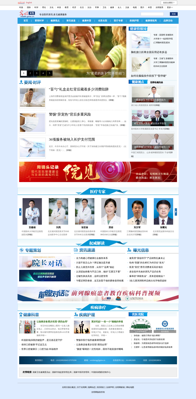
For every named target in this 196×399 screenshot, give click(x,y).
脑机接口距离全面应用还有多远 (149, 52)
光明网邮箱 (120, 387)
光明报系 (159, 7)
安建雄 (32, 227)
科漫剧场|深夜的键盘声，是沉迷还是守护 (41, 340)
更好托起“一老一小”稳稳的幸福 (107, 321)
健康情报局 (151, 20)
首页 (26, 20)
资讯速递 (70, 20)
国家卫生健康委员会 (41, 372)
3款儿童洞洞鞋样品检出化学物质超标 (148, 280)
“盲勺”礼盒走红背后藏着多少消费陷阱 (79, 89)
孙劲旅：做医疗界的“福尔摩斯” (147, 335)
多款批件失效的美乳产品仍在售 (145, 271)
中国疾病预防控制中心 (101, 372)
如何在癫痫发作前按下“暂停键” (149, 75)
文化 (51, 7)
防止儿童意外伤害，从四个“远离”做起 (95, 267)
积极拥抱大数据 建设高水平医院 (150, 123)
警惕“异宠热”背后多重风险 (70, 114)
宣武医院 (165, 331)
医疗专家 (118, 20)
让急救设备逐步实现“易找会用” (52, 321)
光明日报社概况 (69, 387)
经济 (74, 7)
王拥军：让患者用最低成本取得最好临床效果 (153, 347)
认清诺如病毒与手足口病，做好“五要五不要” (98, 271)
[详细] (111, 100)
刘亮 (58, 227)
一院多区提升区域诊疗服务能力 (150, 100)
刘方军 (137, 227)
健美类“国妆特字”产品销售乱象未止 (147, 258)
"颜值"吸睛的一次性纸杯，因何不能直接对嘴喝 (99, 349)
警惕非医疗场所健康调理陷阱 (90, 340)
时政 (21, 7)
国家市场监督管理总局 (62, 372)
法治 (89, 7)
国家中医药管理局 (81, 372)
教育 (67, 7)
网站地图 (130, 387)
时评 (36, 7)
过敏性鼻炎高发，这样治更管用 (92, 276)
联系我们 (101, 387)
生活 (82, 7)
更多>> (170, 7)
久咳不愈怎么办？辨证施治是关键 (93, 262)
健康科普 (86, 20)
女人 (120, 7)
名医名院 (102, 20)
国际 (29, 7)
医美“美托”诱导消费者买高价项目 (146, 267)
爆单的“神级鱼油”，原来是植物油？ (147, 276)
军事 (97, 7)
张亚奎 (84, 227)
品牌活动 (167, 20)
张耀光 (163, 227)
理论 (44, 7)
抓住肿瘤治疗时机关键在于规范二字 (152, 147)
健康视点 (55, 20)
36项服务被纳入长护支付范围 (72, 139)
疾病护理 (134, 20)
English (29, 2)
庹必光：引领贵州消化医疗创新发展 (149, 339)
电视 (135, 7)
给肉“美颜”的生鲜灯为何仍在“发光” (147, 262)
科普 (150, 7)
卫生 (104, 7)
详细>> (43, 335)
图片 (142, 7)
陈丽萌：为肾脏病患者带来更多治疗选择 (151, 343)
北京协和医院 (141, 331)
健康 (112, 7)
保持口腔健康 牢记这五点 (34, 344)
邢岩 (111, 227)
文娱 (127, 7)
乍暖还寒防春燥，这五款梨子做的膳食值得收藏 (100, 280)
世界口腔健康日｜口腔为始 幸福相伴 (39, 349)
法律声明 (110, 387)
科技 (59, 7)
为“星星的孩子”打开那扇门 (105, 73)
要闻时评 (39, 20)
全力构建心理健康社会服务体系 (92, 258)
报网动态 (92, 387)
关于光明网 (82, 387)
